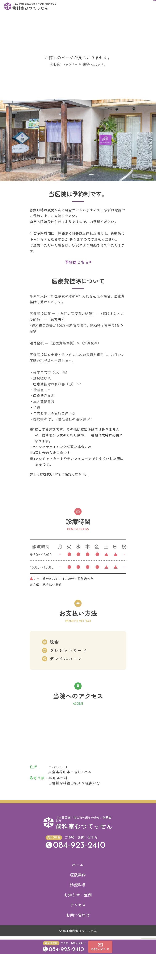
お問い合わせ (78, 917)
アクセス (78, 907)
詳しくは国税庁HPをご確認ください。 (59, 476)
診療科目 (78, 887)
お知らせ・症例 (78, 897)
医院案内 (78, 877)
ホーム (78, 867)
